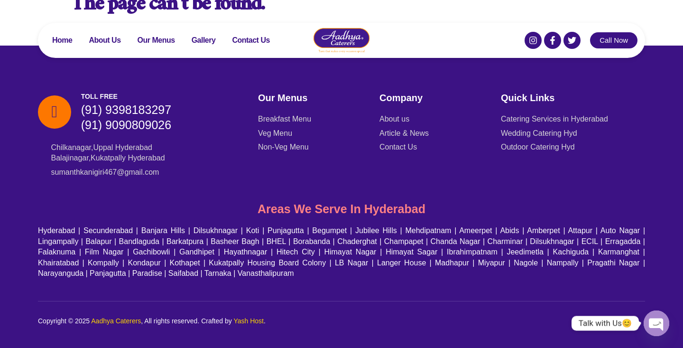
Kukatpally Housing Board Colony (267, 263)
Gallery (204, 40)
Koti (252, 230)
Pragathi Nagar (613, 263)
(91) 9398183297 (126, 109)
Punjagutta (286, 230)
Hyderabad (56, 230)
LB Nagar (351, 263)
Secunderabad (108, 230)
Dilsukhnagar (216, 230)
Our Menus (156, 40)
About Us (104, 40)
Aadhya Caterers (116, 321)
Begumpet (329, 230)
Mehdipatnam (428, 230)
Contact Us (250, 40)
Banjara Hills (163, 230)
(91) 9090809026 (126, 125)
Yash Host (248, 321)
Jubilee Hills (376, 230)
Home (62, 40)
